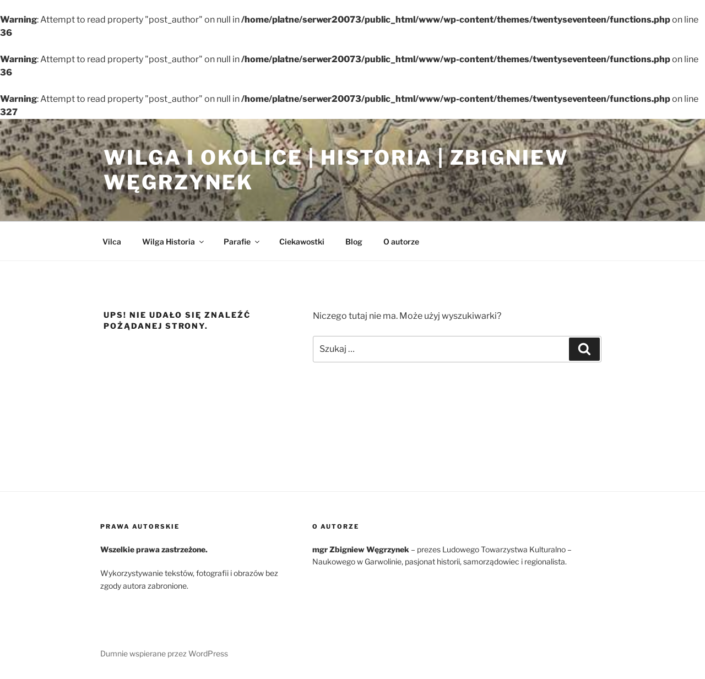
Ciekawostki (301, 241)
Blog (353, 241)
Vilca (111, 241)
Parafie (242, 241)
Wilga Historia (173, 241)
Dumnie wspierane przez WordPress (164, 653)
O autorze (401, 241)
